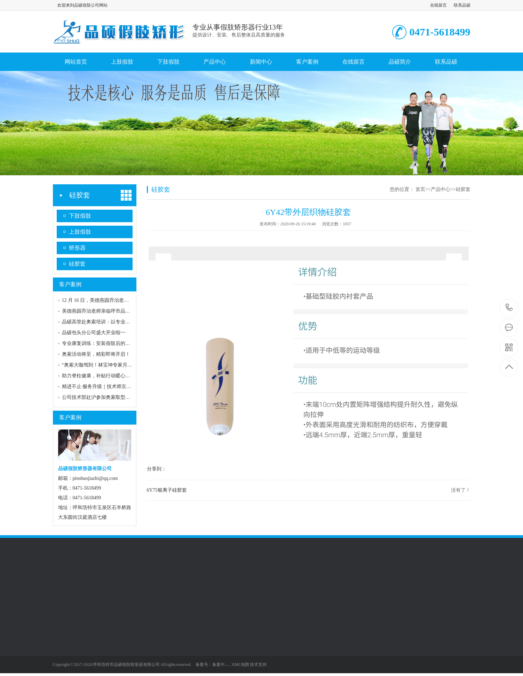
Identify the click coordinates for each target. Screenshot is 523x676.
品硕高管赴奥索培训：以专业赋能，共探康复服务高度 (120, 321)
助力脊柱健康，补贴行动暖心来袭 (98, 375)
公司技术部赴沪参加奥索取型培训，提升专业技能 (115, 397)
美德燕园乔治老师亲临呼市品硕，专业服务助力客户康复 (123, 311)
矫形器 (77, 248)
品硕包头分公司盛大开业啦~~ (94, 332)
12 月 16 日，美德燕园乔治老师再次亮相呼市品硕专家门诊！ (127, 300)
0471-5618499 (509, 308)
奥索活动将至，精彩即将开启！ (96, 354)
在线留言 (438, 5)
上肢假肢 (122, 62)
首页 (420, 189)
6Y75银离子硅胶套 (167, 490)
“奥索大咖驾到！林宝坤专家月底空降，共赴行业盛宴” (120, 365)
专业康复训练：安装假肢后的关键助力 (103, 343)
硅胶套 (79, 195)
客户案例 (307, 62)
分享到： (156, 469)
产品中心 (215, 62)
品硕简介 (400, 62)
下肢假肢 (168, 62)
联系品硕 (462, 5)
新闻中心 (261, 62)
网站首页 (76, 62)
